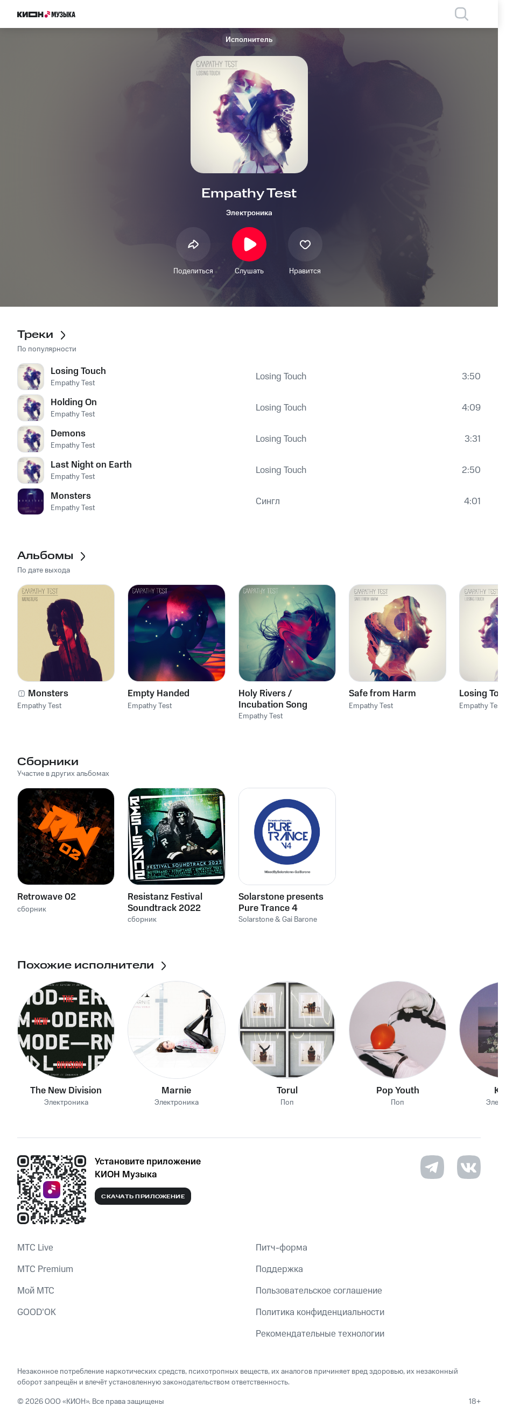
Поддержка (279, 1269)
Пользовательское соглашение (319, 1290)
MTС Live (35, 1247)
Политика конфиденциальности (320, 1312)
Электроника (249, 213)
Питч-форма (281, 1247)
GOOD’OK (36, 1312)
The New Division (66, 1090)
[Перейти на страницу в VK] (469, 1167)
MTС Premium (45, 1269)
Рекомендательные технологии (320, 1333)
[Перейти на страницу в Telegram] (432, 1167)
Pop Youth (397, 1090)
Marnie (176, 1090)
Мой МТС (35, 1290)
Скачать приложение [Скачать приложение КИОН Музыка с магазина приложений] (143, 1196)
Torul (287, 1090)
